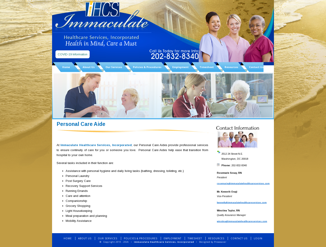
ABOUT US (84, 238)
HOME (68, 238)
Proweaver (220, 241)
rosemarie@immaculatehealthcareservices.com (243, 183)
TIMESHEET (195, 238)
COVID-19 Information (72, 54)
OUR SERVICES (108, 238)
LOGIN (258, 238)
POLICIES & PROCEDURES (140, 238)
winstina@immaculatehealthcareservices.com (242, 221)
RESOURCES (216, 238)
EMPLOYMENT (172, 238)
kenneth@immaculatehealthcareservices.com (242, 202)
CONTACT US (239, 238)
